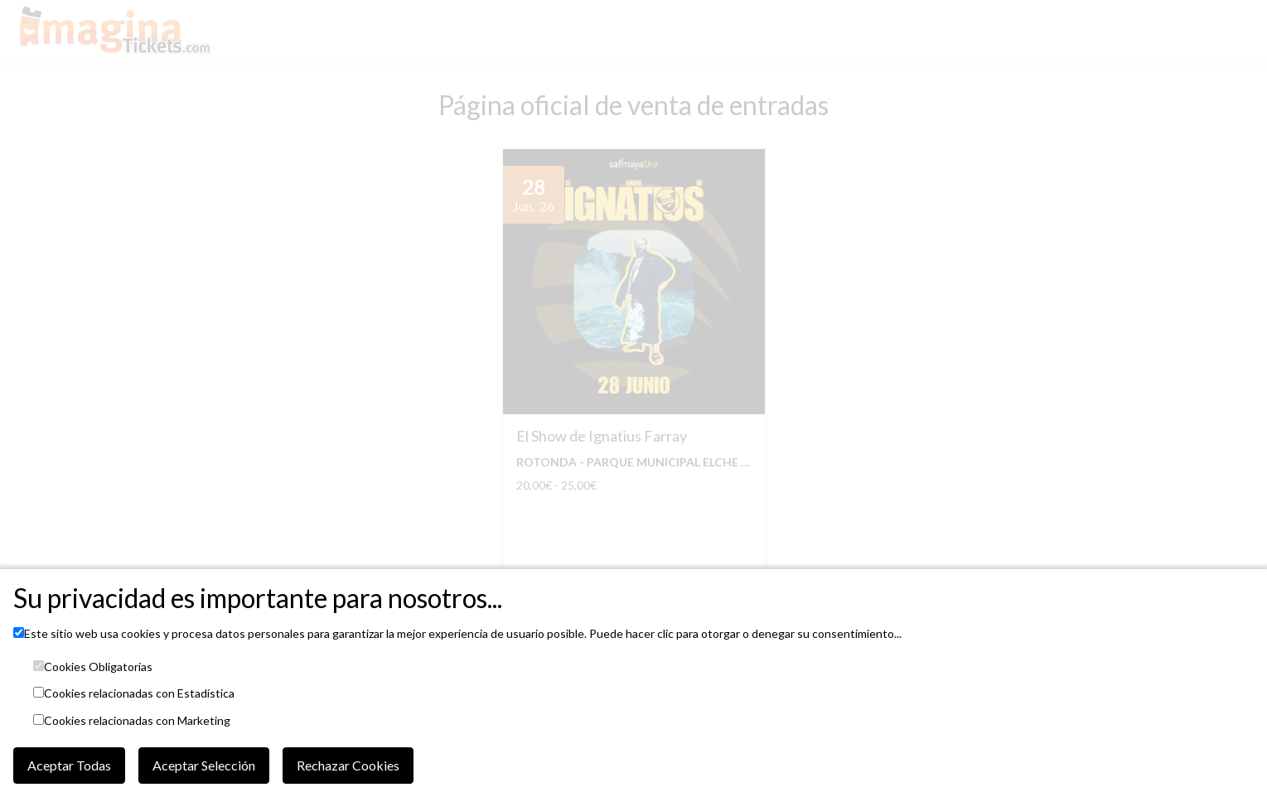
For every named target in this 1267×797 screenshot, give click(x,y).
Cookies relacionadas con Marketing (137, 720)
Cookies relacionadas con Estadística (139, 693)
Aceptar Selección (203, 765)
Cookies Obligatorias (98, 667)
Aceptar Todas (69, 765)
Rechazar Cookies (348, 765)
